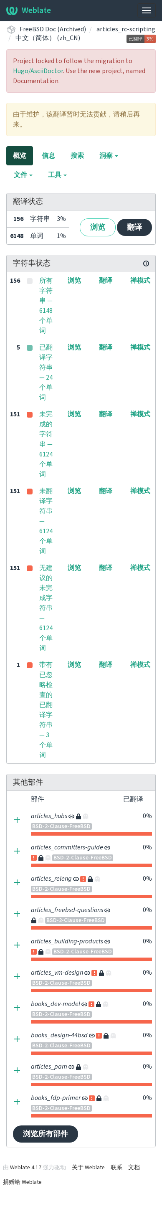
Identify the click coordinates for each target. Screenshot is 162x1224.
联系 (116, 1167)
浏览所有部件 (45, 1134)
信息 (48, 155)
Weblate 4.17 (25, 1167)
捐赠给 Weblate (22, 1182)
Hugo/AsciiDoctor (38, 71)
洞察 (108, 155)
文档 (134, 1167)
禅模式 (140, 280)
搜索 (77, 155)
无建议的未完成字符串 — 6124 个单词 (46, 608)
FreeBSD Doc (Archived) (53, 29)
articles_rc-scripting (125, 29)
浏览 (97, 227)
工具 (57, 175)
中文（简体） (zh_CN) (47, 38)
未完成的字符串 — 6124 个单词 (46, 444)
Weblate (28, 10)
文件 (23, 175)
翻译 (134, 227)
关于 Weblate (88, 1167)
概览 (19, 155)
